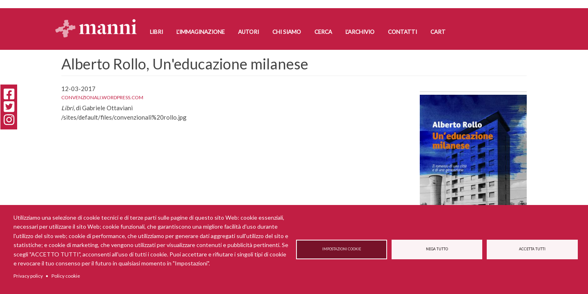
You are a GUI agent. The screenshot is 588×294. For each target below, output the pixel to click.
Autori (248, 32)
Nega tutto (437, 249)
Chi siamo (286, 32)
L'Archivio (359, 32)
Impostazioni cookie (341, 249)
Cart (437, 32)
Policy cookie (65, 276)
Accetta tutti (532, 249)
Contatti (402, 32)
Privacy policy (28, 276)
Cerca (323, 32)
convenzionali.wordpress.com (102, 97)
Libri (156, 32)
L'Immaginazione (200, 32)
